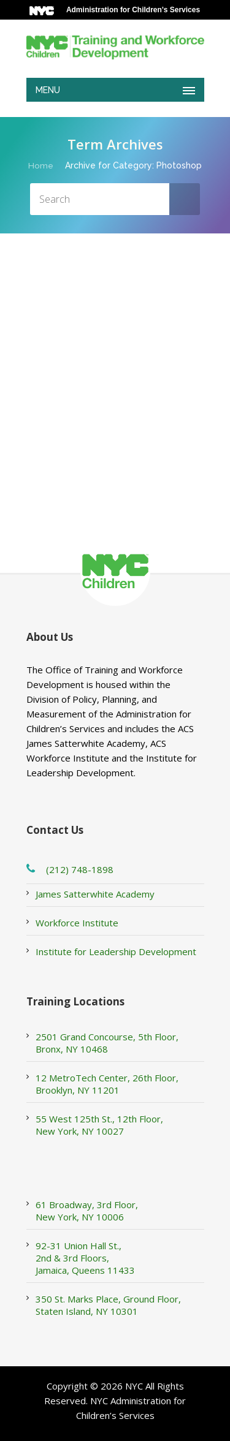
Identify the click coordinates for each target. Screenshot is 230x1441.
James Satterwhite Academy (95, 894)
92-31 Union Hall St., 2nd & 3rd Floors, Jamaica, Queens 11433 (85, 1257)
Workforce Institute (77, 923)
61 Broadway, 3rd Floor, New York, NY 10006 (87, 1210)
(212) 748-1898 (79, 869)
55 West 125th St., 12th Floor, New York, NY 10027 (99, 1125)
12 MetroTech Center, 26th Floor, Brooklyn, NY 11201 (107, 1084)
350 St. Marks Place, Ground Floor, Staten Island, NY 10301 (108, 1305)
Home (40, 165)
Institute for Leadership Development (116, 951)
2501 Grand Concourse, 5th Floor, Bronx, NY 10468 (107, 1043)
